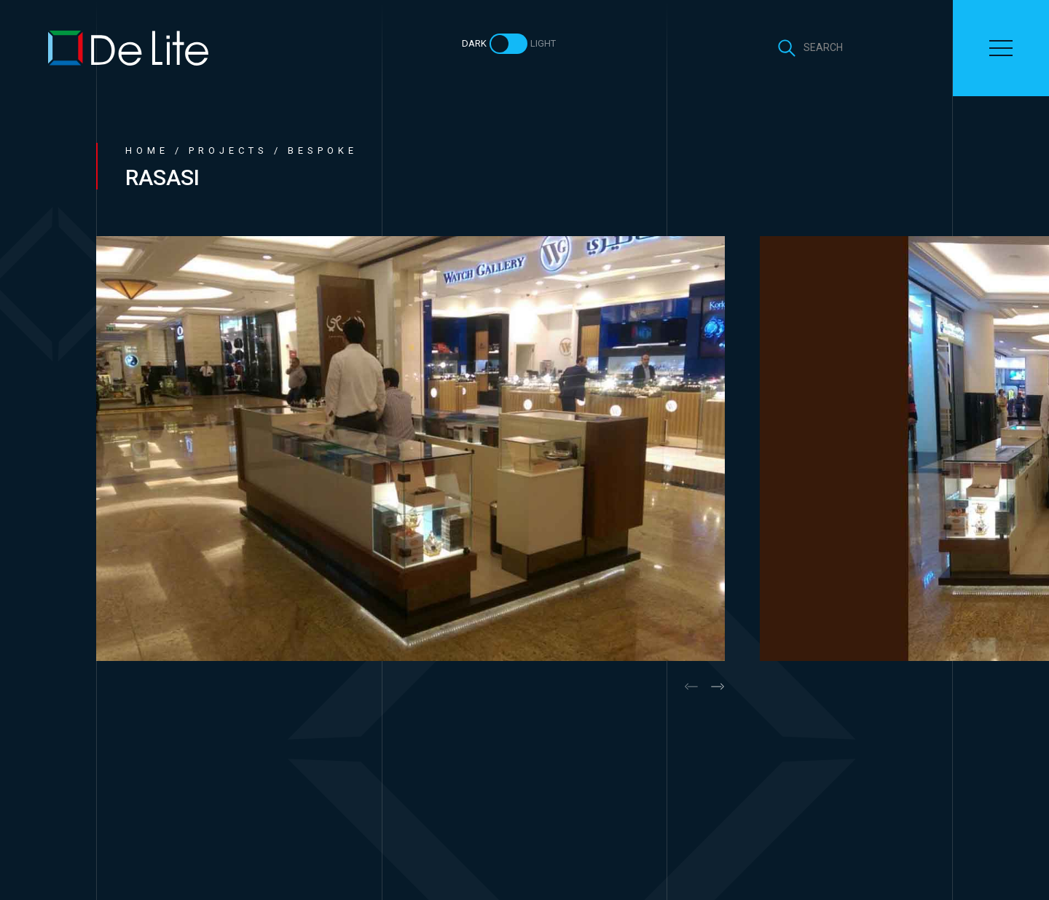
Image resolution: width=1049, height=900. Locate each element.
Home (147, 150)
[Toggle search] (810, 48)
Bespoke (323, 150)
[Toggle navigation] (1001, 48)
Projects (228, 150)
